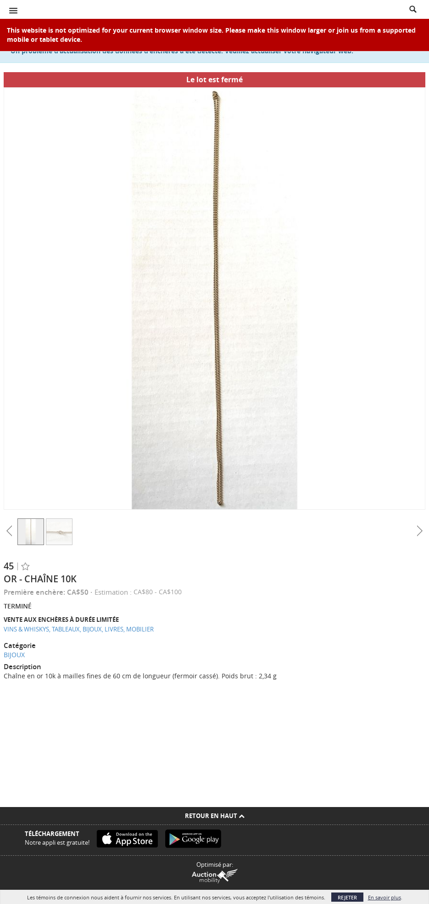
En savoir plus (384, 897)
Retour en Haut (215, 816)
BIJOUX (14, 654)
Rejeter (347, 897)
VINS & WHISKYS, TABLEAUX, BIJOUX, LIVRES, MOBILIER (79, 629)
